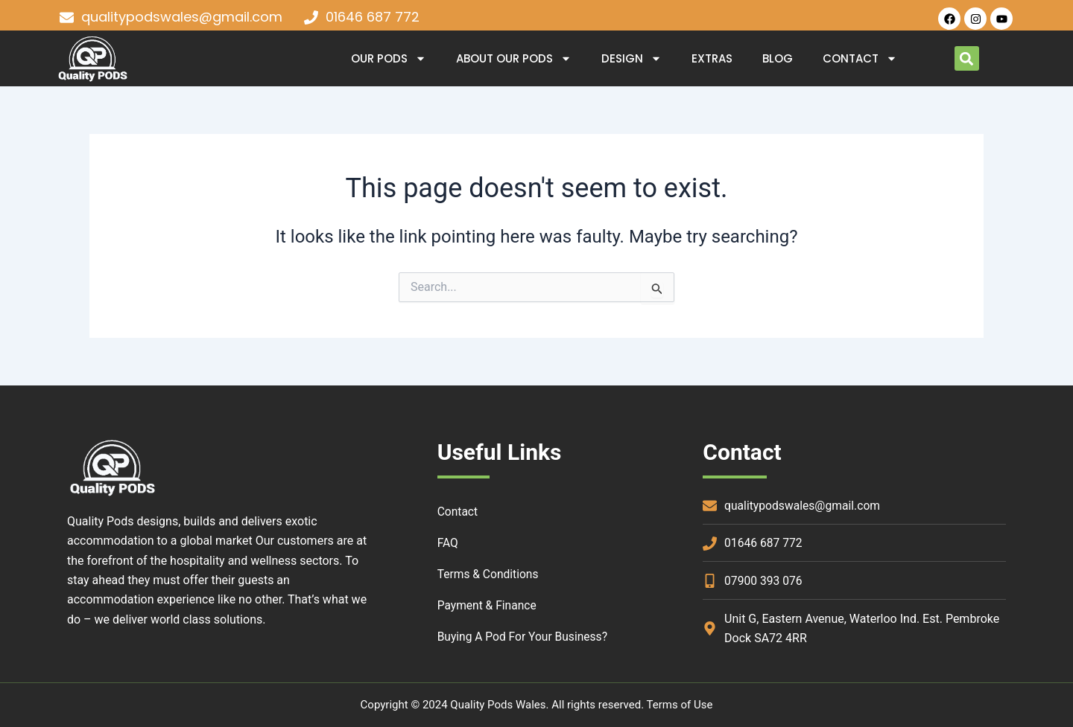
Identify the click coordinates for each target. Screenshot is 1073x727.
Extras (711, 58)
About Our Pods (514, 58)
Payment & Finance (488, 605)
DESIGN (631, 58)
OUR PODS (388, 58)
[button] (967, 58)
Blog (777, 58)
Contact (860, 58)
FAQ (448, 543)
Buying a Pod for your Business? (525, 637)
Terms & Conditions (489, 574)
